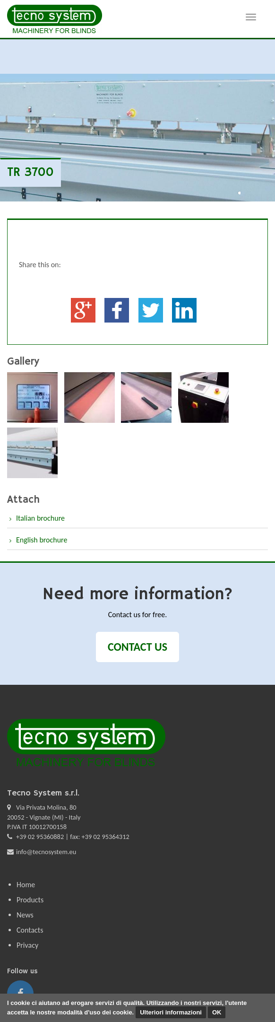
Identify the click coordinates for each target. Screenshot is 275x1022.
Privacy (27, 945)
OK (217, 1012)
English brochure (41, 539)
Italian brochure (40, 518)
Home (26, 884)
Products (30, 899)
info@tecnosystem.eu (46, 851)
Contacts (30, 930)
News (25, 914)
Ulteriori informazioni (171, 1012)
